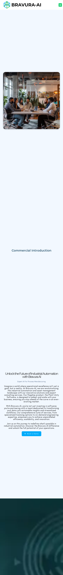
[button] (60, 5)
